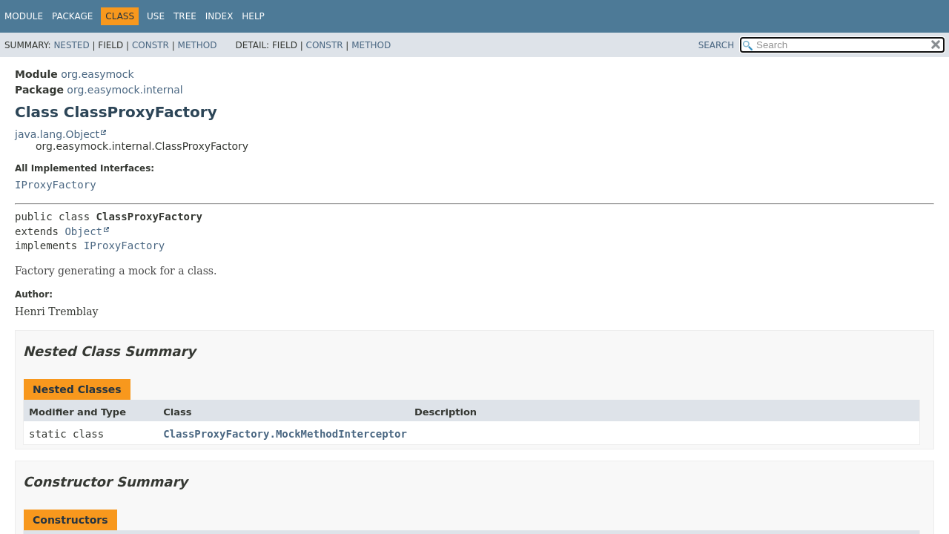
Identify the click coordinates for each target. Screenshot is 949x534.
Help (253, 16)
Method (197, 45)
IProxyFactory (55, 185)
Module (23, 16)
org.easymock (97, 74)
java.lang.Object (57, 134)
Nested (71, 45)
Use (156, 16)
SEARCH (716, 45)
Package (72, 16)
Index (219, 16)
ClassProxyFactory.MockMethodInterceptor (285, 434)
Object (83, 231)
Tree (184, 16)
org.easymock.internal (124, 90)
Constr (150, 45)
